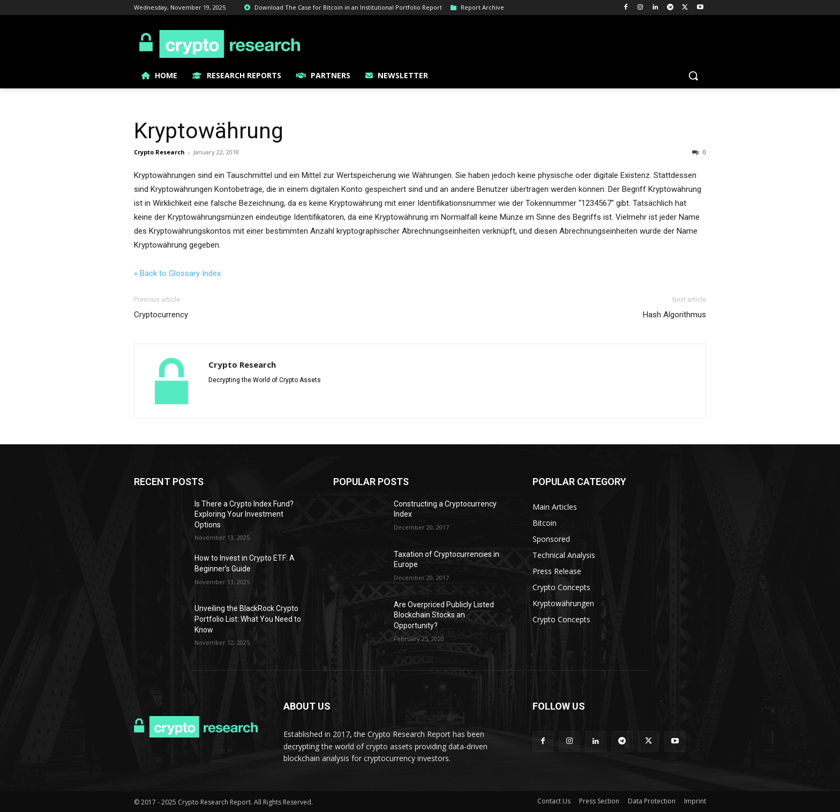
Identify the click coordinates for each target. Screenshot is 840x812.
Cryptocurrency (161, 314)
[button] (693, 75)
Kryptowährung (208, 131)
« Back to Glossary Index (177, 273)
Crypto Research (159, 152)
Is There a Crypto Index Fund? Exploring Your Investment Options (244, 514)
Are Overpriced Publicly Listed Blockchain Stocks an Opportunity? (444, 615)
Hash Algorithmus (674, 314)
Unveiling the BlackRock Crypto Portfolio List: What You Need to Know (247, 619)
